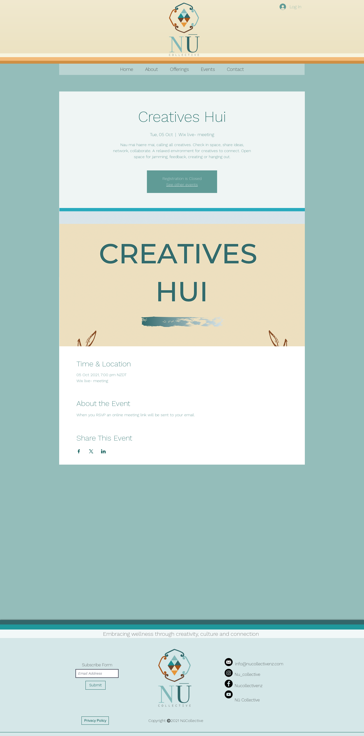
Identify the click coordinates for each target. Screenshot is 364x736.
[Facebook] (229, 684)
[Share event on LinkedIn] (103, 451)
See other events (182, 184)
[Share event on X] (91, 451)
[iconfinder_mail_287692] (229, 662)
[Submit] (95, 685)
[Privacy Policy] (95, 720)
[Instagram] (229, 673)
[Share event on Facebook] (78, 451)
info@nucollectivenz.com (259, 663)
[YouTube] (229, 694)
